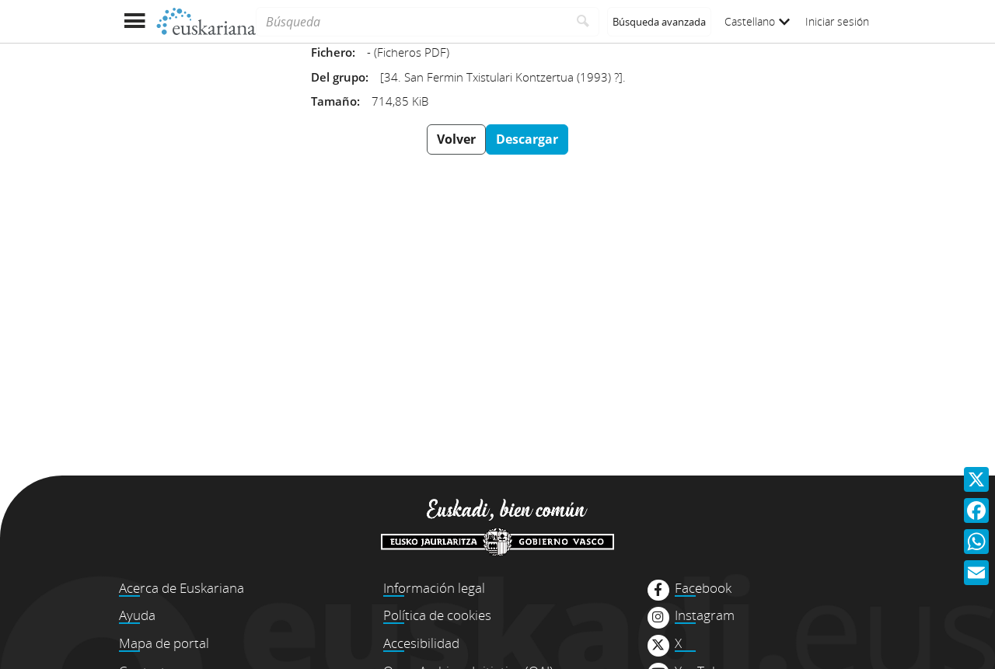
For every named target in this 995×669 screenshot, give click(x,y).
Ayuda (137, 615)
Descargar (527, 139)
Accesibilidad (421, 643)
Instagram (705, 615)
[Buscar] (583, 22)
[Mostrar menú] (134, 21)
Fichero (331, 52)
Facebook (703, 588)
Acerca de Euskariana (181, 588)
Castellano (757, 21)
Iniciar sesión (837, 21)
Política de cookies (437, 615)
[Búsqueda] (411, 22)
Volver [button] (456, 139)
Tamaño (334, 101)
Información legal (434, 588)
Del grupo (338, 77)
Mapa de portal (164, 643)
